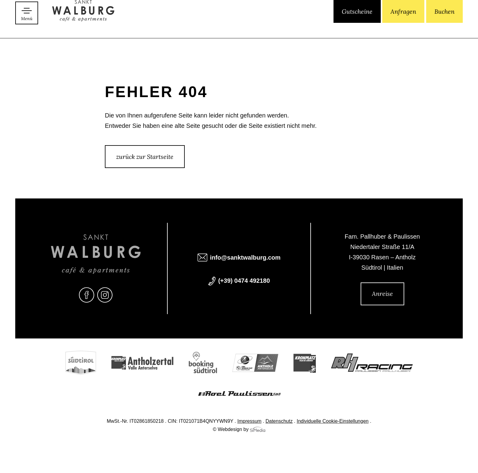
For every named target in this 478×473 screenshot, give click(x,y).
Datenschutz (279, 422)
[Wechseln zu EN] (315, 27)
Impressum (249, 422)
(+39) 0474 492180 (244, 281)
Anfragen (403, 26)
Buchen (444, 26)
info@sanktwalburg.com (245, 258)
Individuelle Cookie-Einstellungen (333, 422)
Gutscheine (357, 26)
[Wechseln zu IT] (305, 27)
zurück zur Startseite (144, 156)
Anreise (382, 293)
